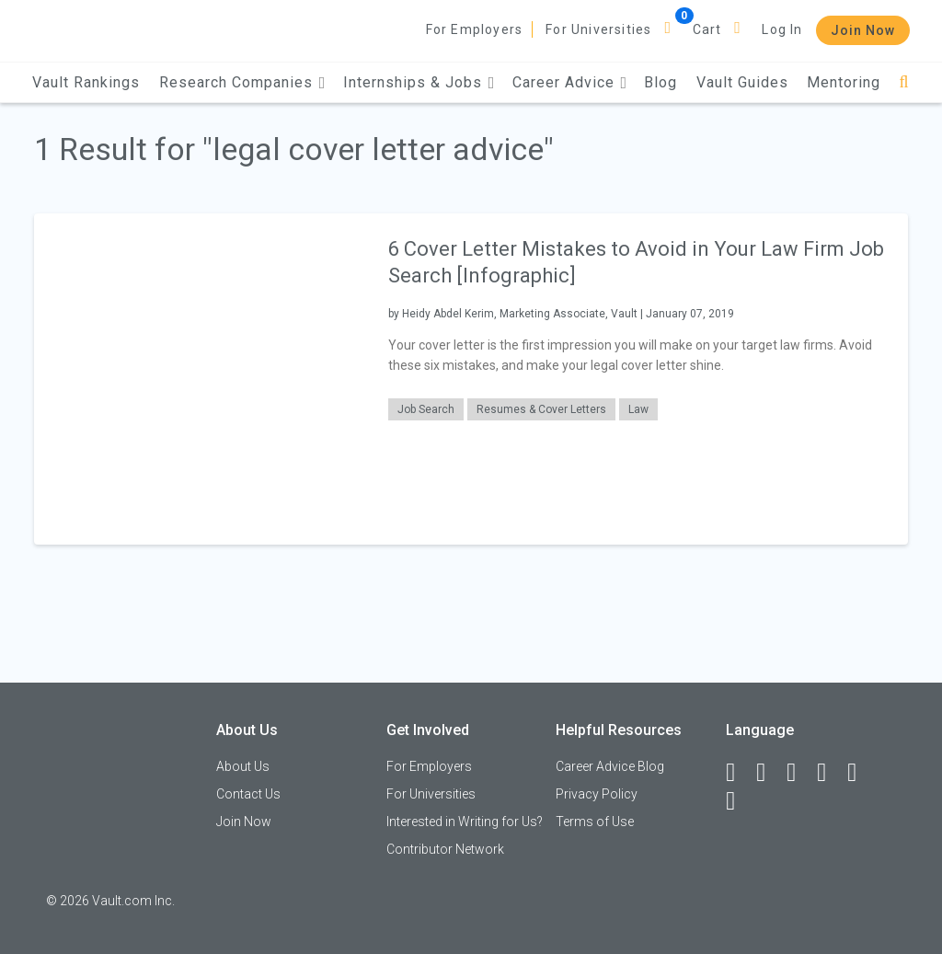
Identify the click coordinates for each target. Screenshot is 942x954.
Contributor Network (445, 849)
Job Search (425, 409)
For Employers (474, 29)
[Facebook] (739, 773)
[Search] (904, 82)
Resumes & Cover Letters (541, 409)
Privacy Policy (597, 794)
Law (638, 409)
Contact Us (248, 794)
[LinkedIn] (769, 773)
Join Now (863, 30)
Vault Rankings (86, 82)
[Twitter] (799, 773)
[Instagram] (830, 773)
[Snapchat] (739, 801)
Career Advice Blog (610, 766)
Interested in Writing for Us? (464, 821)
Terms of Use (595, 821)
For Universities (598, 29)
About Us (243, 766)
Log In (782, 29)
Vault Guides (742, 82)
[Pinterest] (860, 773)
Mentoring (843, 82)
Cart (707, 29)
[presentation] (199, 378)
